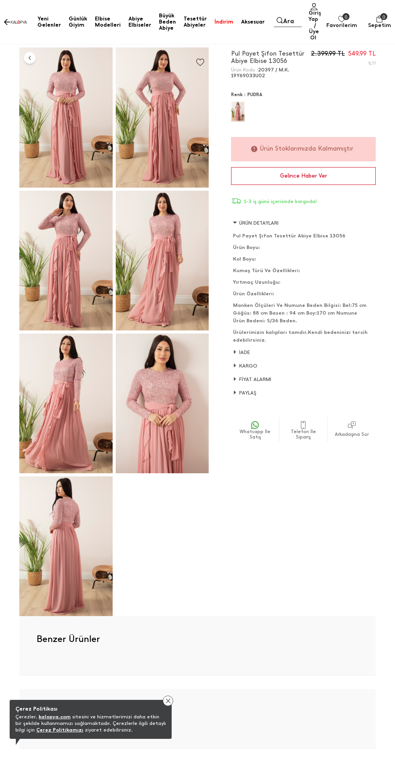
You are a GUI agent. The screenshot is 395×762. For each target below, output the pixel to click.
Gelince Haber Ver (303, 176)
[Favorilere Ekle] (200, 62)
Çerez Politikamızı (59, 730)
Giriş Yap (314, 16)
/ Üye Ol (314, 31)
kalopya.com (55, 717)
